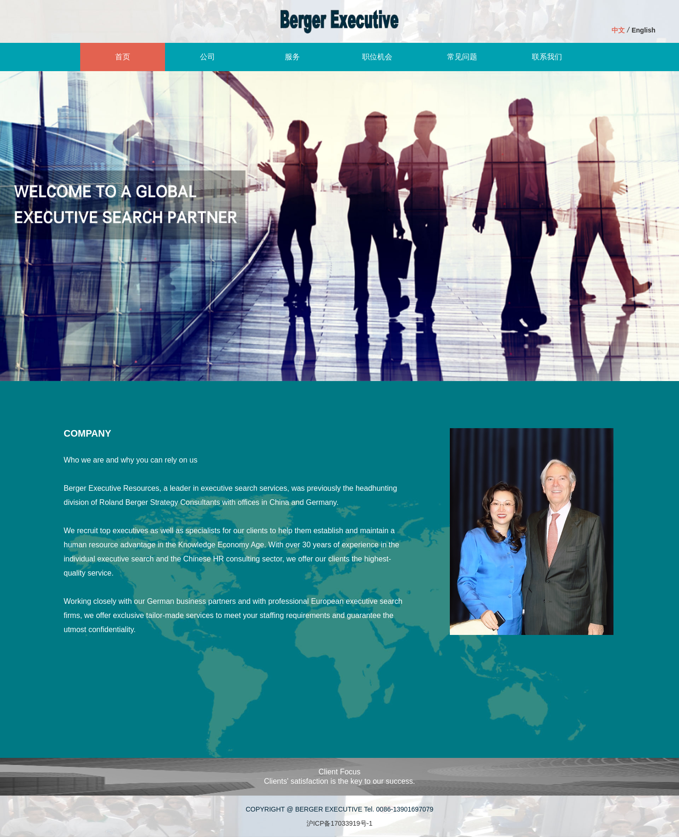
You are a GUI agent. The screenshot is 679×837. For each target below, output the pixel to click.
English (643, 30)
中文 (618, 30)
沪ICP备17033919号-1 (339, 823)
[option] (339, 226)
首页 (122, 57)
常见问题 (462, 57)
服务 (292, 57)
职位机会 (377, 57)
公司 (207, 57)
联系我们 (547, 57)
